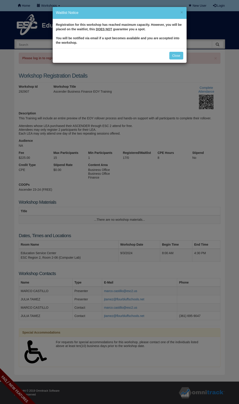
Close (176, 55)
